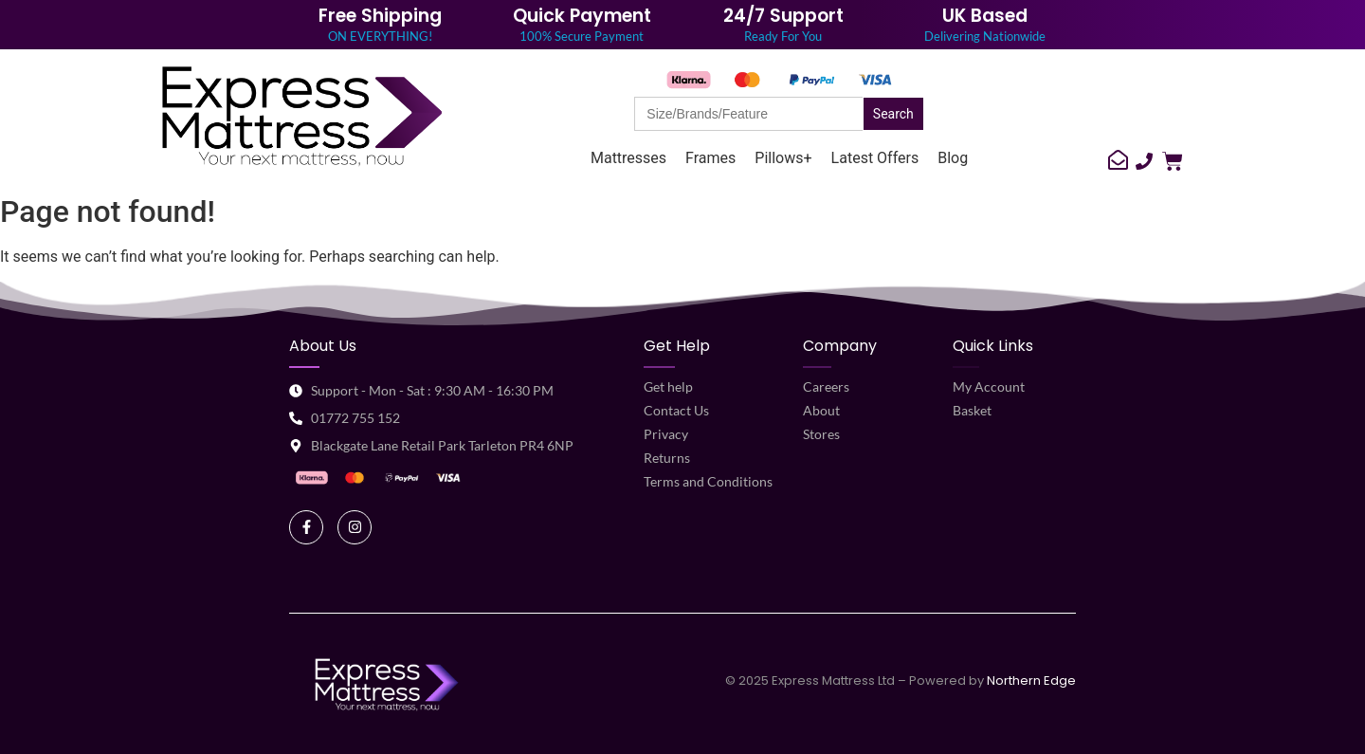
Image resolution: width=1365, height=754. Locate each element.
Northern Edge (1031, 680)
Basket (972, 410)
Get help (668, 386)
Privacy (666, 434)
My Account (989, 386)
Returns (667, 458)
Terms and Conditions (708, 481)
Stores (821, 434)
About (821, 410)
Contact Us (676, 410)
